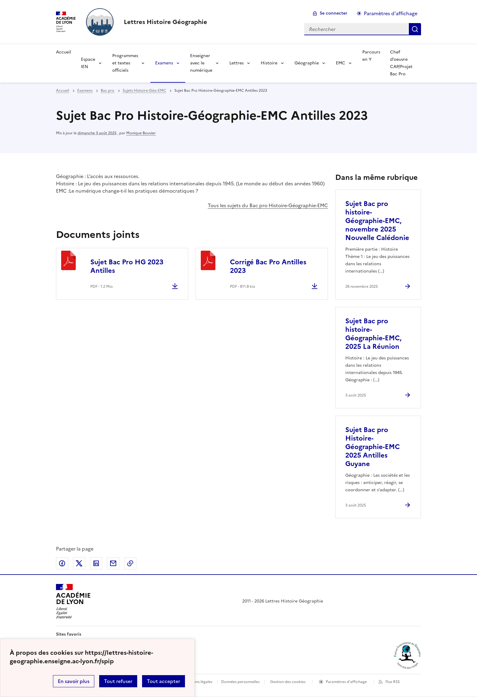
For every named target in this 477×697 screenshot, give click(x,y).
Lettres (236, 63)
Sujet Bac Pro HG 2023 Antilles (126, 266)
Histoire (269, 63)
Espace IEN (88, 63)
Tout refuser (118, 681)
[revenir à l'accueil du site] (165, 22)
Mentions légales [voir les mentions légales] (197, 682)
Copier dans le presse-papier (130, 563)
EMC (340, 63)
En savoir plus (73, 681)
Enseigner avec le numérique (201, 63)
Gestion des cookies (287, 682)
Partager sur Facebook (62, 563)
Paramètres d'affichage (346, 682)
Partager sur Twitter (79, 563)
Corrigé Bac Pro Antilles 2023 (268, 266)
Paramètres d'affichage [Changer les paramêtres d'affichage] (390, 13)
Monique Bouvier (141, 133)
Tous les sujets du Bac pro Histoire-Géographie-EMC (268, 205)
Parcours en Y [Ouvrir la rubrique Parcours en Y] (371, 56)
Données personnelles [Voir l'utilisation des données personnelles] (240, 682)
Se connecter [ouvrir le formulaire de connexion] (333, 13)
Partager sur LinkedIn (96, 563)
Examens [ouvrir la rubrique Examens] (84, 90)
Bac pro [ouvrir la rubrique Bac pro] (107, 90)
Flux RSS (392, 682)
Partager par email (113, 563)
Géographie (306, 63)
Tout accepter (163, 681)
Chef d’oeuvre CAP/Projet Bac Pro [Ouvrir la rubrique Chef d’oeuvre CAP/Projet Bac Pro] (401, 63)
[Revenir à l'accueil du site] (73, 601)
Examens (164, 63)
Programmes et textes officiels (125, 63)
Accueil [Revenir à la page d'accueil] (63, 52)
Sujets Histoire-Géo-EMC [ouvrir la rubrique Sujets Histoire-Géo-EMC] (144, 90)
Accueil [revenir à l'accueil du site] (62, 90)
